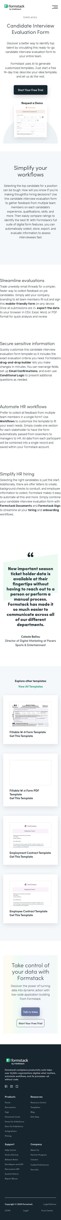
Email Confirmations (23, 371)
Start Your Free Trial (30, 90)
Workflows (7, 421)
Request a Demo (32, 103)
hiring (32, 510)
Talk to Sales (30, 1017)
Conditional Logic (12, 375)
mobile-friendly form (20, 303)
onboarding (51, 510)
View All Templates (30, 686)
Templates (30, 17)
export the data (48, 308)
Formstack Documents (16, 506)
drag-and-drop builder (15, 362)
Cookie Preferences (39, 1164)
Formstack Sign (49, 506)
